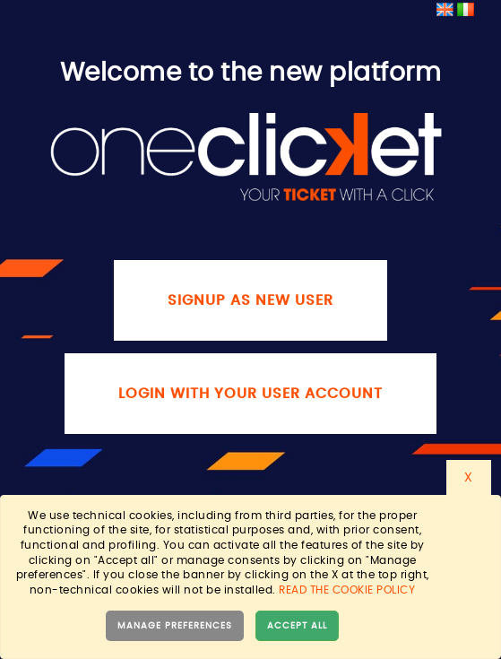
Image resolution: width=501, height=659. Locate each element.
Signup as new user (250, 300)
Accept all (297, 625)
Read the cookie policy (347, 590)
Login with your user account (250, 393)
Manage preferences (174, 625)
